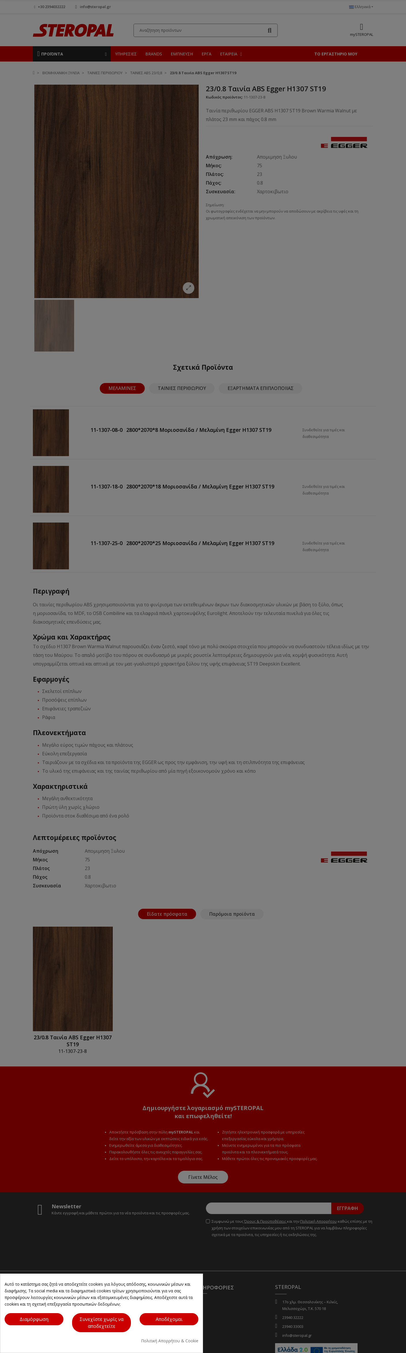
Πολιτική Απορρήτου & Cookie (169, 1340)
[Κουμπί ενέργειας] (169, 1319)
